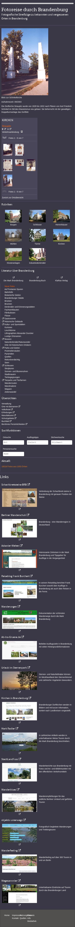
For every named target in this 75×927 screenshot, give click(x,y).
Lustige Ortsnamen (13, 336)
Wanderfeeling (9, 850)
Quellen (8, 357)
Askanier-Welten (10, 545)
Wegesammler (9, 880)
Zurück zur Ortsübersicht (12, 197)
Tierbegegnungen (12, 377)
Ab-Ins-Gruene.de (11, 637)
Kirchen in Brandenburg (14, 698)
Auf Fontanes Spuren (13, 289)
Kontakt (15, 918)
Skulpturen (9, 368)
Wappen (8, 389)
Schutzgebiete (8, 418)
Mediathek (31, 921)
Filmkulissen (10, 313)
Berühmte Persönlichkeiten (13, 424)
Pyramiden (9, 354)
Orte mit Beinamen (10, 406)
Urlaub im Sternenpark (14, 667)
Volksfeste (6, 409)
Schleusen (9, 365)
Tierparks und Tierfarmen (15, 380)
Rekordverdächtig (12, 360)
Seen (7, 362)
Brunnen (8, 304)
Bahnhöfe (9, 292)
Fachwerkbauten (12, 310)
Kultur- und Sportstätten (14, 324)
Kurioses (8, 327)
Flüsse (7, 315)
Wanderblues (8, 789)
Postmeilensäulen (12, 351)
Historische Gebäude (13, 321)
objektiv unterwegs (11, 820)
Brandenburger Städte (14, 298)
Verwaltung (6, 404)
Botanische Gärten (13, 295)
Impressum (17, 915)
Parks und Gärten (12, 348)
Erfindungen (7, 412)
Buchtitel (5, 421)
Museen (7, 339)
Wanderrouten (11, 383)
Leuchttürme (10, 330)
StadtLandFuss (9, 759)
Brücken (8, 301)
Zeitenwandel (10, 392)
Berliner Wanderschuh (13, 515)
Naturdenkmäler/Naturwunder (17, 342)
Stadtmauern (10, 374)
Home (6, 915)
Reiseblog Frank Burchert (15, 576)
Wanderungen (9, 606)
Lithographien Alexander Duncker (19, 333)
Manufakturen (8, 415)
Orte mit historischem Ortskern (18, 345)
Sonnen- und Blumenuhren (16, 371)
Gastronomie (10, 318)
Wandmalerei (10, 386)
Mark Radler (8, 728)
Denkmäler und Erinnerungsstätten (20, 307)
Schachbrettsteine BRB (14, 484)
